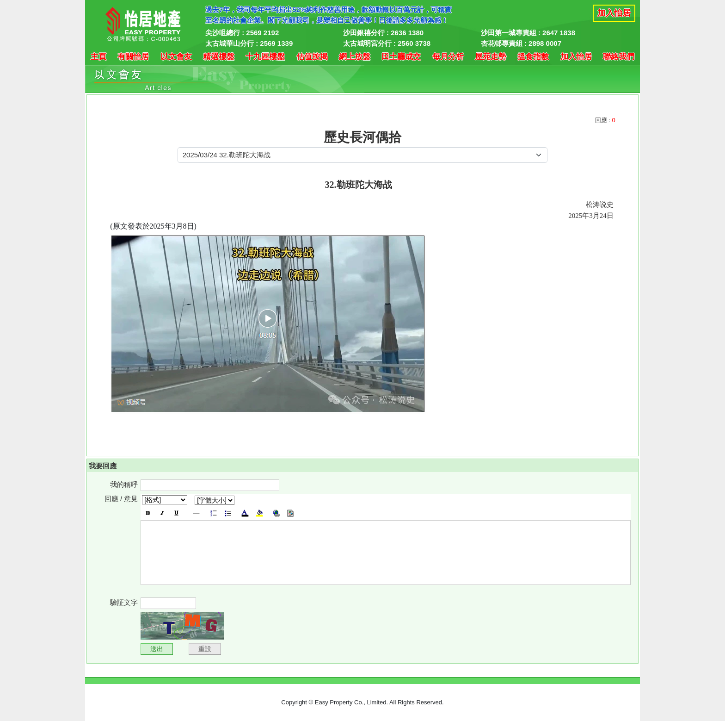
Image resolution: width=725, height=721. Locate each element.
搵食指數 (533, 56)
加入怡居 (614, 13)
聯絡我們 (618, 56)
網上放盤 (354, 56)
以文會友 (176, 56)
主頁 (98, 56)
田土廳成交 (401, 56)
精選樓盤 (218, 56)
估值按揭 (312, 56)
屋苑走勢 (490, 56)
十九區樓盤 (265, 56)
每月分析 (448, 56)
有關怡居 (133, 56)
